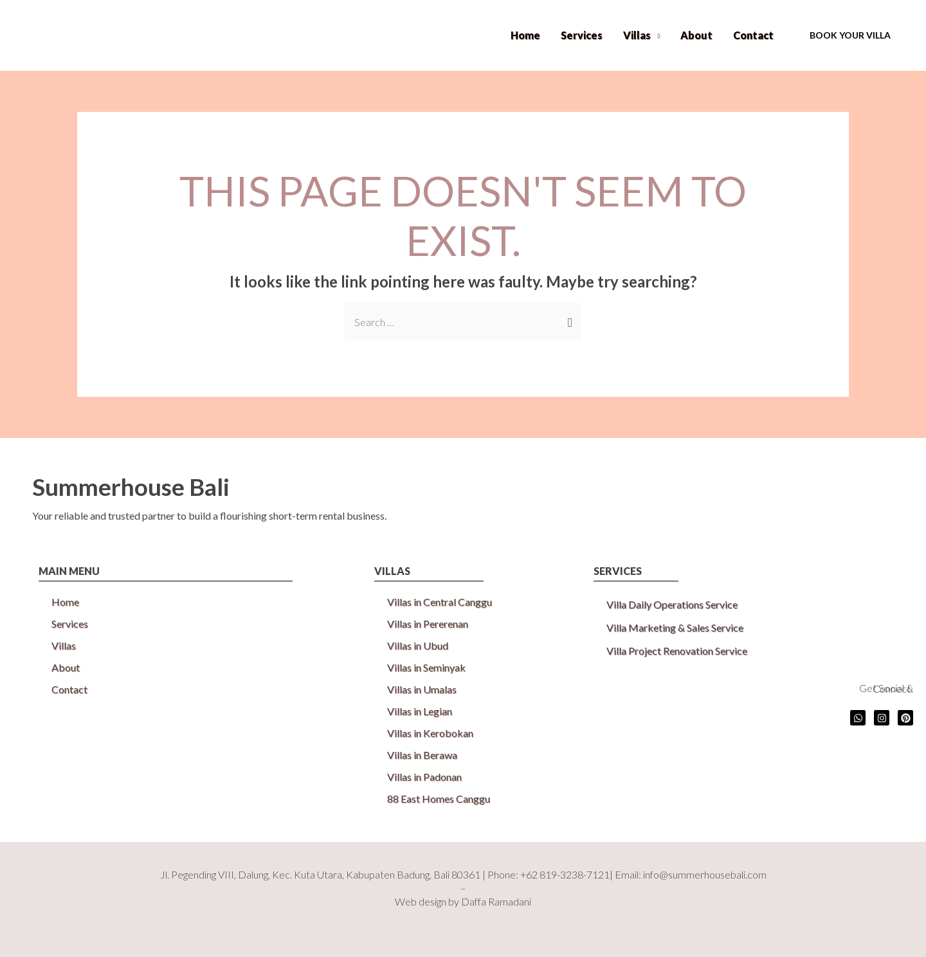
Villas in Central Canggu (439, 602)
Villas (637, 35)
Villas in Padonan (424, 776)
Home (525, 35)
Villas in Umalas (422, 689)
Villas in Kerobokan (430, 733)
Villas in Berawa (422, 755)
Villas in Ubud (417, 645)
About (696, 35)
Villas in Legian (419, 711)
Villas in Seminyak (426, 667)
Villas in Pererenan (427, 623)
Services (582, 35)
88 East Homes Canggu (438, 798)
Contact (753, 35)
